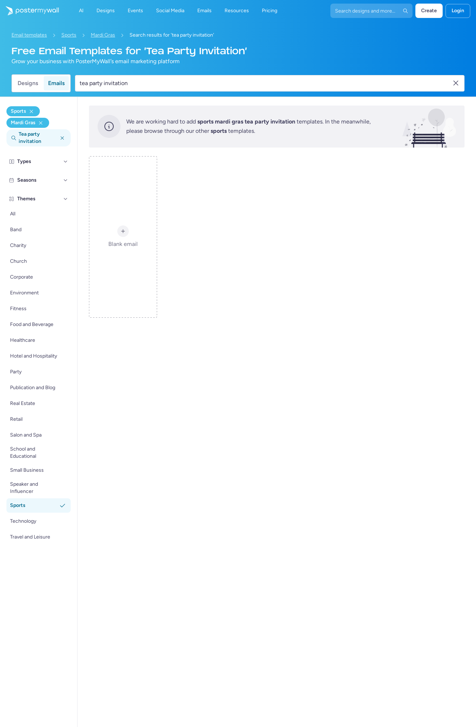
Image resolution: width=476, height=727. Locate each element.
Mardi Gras (103, 35)
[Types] (66, 161)
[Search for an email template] (266, 83)
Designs (28, 83)
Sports (68, 35)
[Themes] (66, 199)
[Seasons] (66, 180)
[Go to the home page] (29, 11)
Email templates (29, 35)
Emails (56, 83)
